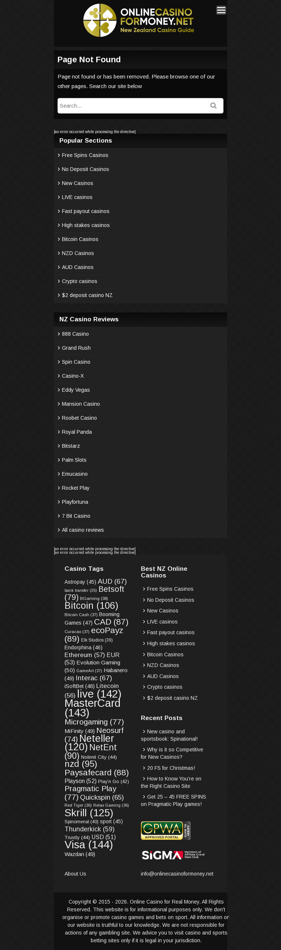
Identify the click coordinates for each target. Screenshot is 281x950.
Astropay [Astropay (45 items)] (80, 582)
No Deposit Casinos (85, 169)
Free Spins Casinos (85, 155)
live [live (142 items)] (99, 694)
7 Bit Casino (76, 516)
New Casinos (77, 183)
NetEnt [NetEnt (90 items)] (91, 752)
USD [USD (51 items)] (103, 837)
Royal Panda (77, 432)
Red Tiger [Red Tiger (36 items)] (78, 805)
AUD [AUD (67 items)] (112, 581)
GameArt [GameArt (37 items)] (89, 670)
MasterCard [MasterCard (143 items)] (93, 708)
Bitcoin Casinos (80, 239)
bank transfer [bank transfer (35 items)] (81, 590)
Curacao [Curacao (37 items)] (77, 631)
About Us (75, 874)
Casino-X (73, 376)
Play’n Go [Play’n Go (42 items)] (113, 781)
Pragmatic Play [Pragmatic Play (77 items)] (90, 792)
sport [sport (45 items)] (111, 821)
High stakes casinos (86, 225)
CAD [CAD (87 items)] (111, 621)
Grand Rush (76, 348)
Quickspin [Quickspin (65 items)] (102, 797)
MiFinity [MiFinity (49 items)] (80, 731)
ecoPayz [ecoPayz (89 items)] (94, 634)
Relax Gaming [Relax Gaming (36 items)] (111, 805)
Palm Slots (74, 460)
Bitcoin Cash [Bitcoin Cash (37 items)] (81, 614)
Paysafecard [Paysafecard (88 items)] (97, 772)
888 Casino (75, 334)
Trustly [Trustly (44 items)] (77, 837)
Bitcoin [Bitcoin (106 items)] (91, 605)
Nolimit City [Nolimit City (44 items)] (99, 757)
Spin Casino (76, 362)
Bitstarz (71, 446)
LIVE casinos (77, 197)
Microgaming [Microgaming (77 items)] (94, 721)
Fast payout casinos (86, 211)
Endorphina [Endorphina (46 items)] (84, 647)
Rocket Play (76, 488)
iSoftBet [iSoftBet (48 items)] (80, 686)
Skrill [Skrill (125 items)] (89, 812)
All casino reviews (83, 530)
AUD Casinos (78, 267)
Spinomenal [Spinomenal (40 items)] (81, 821)
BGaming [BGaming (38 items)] (94, 598)
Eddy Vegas (76, 390)
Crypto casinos (79, 281)
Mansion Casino (81, 404)
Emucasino (75, 474)
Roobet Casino (79, 418)
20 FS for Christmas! (171, 768)
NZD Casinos (78, 253)
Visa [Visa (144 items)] (89, 844)
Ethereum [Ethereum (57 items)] (85, 655)
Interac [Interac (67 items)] (94, 678)
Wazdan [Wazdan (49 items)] (80, 854)
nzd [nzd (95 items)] (81, 764)
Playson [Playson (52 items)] (81, 781)
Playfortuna (75, 502)
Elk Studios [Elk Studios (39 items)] (97, 640)
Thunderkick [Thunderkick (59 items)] (90, 829)
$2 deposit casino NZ (87, 295)
